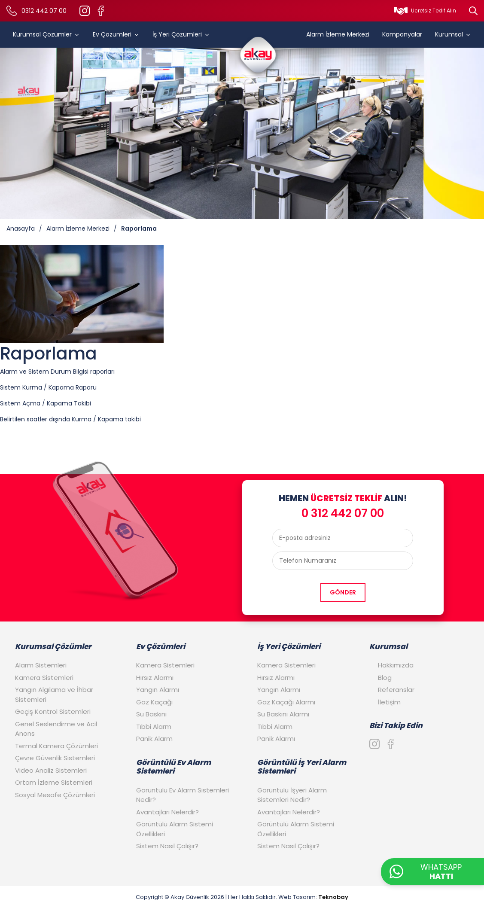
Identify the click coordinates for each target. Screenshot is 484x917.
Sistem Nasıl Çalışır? (167, 845)
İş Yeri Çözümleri (181, 34)
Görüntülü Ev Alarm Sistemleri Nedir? (182, 795)
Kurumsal (453, 34)
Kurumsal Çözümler (46, 34)
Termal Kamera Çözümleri (56, 745)
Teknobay (333, 897)
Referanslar (396, 689)
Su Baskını (151, 714)
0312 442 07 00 (44, 10)
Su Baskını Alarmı (283, 714)
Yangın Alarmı (157, 689)
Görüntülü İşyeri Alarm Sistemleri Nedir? (292, 795)
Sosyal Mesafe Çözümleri (55, 794)
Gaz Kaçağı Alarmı (286, 702)
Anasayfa (20, 228)
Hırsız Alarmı (155, 677)
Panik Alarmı (276, 738)
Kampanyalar (402, 34)
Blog (385, 677)
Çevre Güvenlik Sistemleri (55, 757)
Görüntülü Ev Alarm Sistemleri (173, 767)
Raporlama (139, 228)
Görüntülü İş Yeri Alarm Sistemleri (301, 767)
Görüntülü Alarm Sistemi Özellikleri (174, 829)
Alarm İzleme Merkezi (337, 34)
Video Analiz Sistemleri (51, 770)
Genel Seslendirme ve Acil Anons (56, 728)
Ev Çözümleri (116, 34)
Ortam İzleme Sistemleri (53, 782)
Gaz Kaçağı (154, 702)
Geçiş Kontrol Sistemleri (53, 711)
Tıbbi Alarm (153, 726)
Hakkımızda (396, 665)
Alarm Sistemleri (41, 665)
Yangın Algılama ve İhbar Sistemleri (54, 694)
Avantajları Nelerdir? (167, 811)
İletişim (389, 702)
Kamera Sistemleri (44, 677)
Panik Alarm (154, 738)
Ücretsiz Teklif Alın (433, 10)
